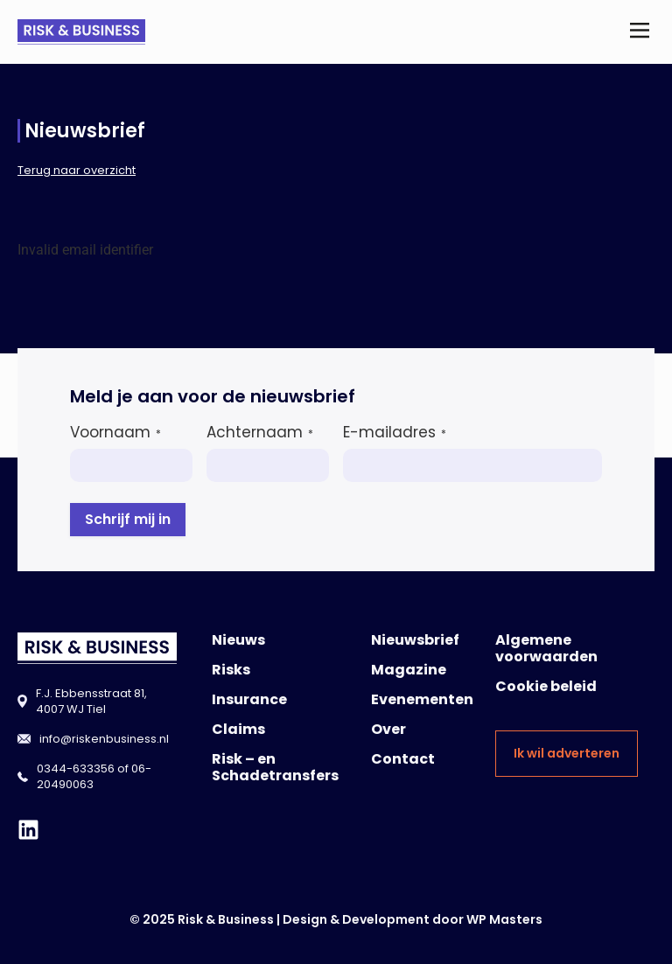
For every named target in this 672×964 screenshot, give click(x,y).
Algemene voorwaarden (546, 648)
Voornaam (115, 432)
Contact (403, 759)
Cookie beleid (546, 686)
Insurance (249, 699)
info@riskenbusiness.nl (104, 738)
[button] (640, 31)
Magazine (408, 670)
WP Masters (504, 919)
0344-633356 (76, 768)
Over (388, 729)
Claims (238, 729)
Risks (231, 670)
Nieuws (238, 640)
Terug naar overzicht (77, 170)
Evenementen (422, 699)
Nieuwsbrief (415, 640)
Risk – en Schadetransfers (275, 767)
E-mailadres (394, 432)
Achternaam (259, 432)
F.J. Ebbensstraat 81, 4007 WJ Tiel (91, 701)
